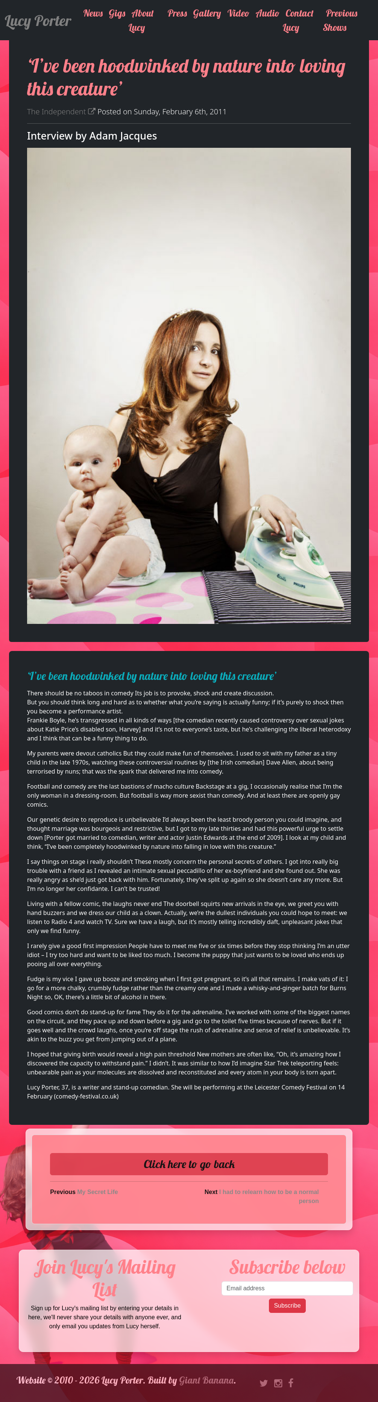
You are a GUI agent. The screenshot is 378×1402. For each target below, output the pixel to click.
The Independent (61, 111)
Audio (267, 13)
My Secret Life (97, 1192)
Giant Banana (206, 1380)
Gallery (207, 13)
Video (238, 13)
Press (177, 13)
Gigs (117, 13)
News (93, 13)
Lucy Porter (38, 20)
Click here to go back (189, 1164)
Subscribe (287, 1305)
